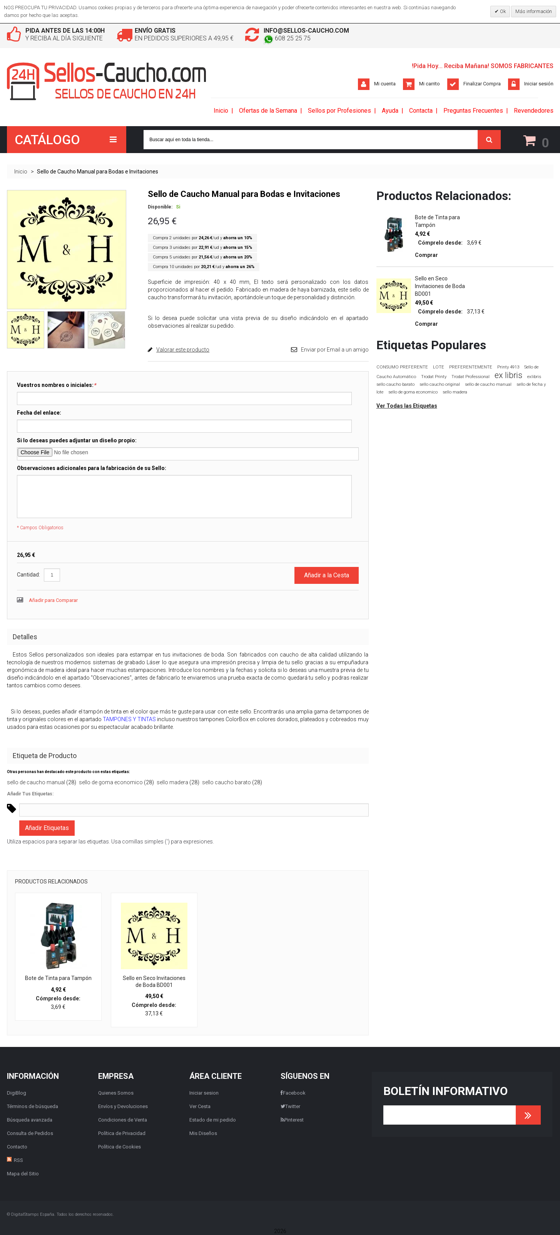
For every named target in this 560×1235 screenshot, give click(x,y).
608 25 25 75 (287, 38)
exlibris (534, 376)
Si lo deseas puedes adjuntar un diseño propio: (77, 440)
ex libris (508, 375)
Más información (533, 11)
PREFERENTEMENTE (470, 367)
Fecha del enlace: (39, 413)
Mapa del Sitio (23, 1174)
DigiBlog (16, 1093)
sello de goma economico (111, 782)
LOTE (438, 367)
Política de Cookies (119, 1147)
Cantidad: (28, 575)
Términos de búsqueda (32, 1106)
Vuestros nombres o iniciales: (56, 385)
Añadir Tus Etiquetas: (30, 794)
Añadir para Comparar (53, 600)
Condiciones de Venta (122, 1120)
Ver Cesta (200, 1106)
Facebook (293, 1093)
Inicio (20, 171)
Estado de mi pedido (212, 1120)
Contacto (17, 1147)
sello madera (172, 782)
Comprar (426, 255)
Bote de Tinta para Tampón (58, 978)
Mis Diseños (203, 1133)
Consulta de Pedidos (30, 1133)
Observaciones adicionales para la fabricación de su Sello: (91, 468)
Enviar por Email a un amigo (335, 350)
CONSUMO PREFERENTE (402, 367)
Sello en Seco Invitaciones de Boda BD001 (154, 981)
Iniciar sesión (538, 84)
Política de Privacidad (121, 1133)
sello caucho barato (226, 782)
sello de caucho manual (36, 782)
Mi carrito (429, 84)
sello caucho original (440, 384)
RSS (18, 1160)
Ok (502, 11)
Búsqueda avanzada (29, 1120)
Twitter (290, 1106)
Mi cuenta (385, 84)
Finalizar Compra (482, 84)
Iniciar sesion (204, 1093)
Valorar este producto (182, 350)
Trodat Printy (433, 376)
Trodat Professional (470, 376)
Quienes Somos (116, 1093)
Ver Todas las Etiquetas (406, 406)
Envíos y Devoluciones (123, 1106)
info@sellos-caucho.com (306, 30)
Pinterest (292, 1120)
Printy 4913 (508, 367)
